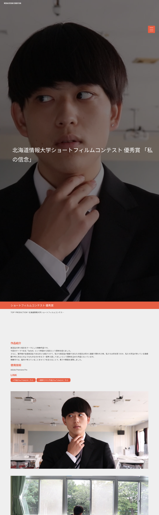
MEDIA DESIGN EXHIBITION (12, 3)
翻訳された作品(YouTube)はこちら (53, 380)
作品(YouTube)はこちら (23, 380)
